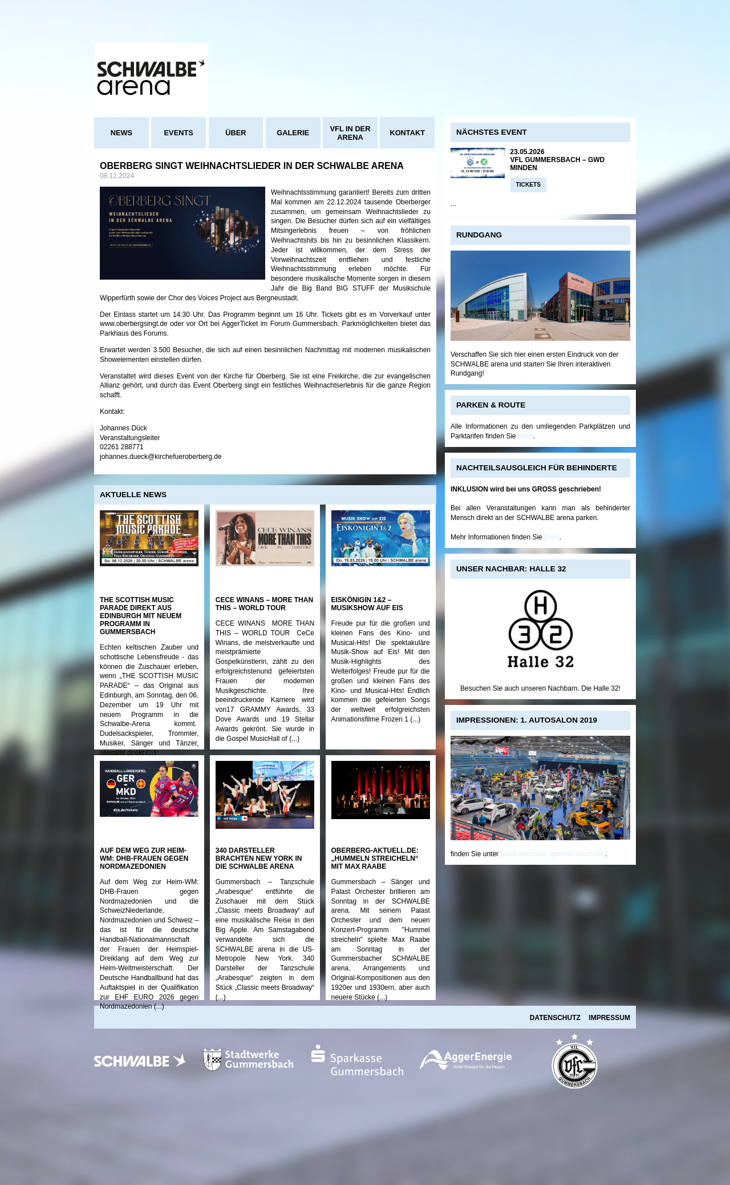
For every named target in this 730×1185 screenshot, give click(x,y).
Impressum (609, 1018)
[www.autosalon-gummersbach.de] (552, 854)
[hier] (525, 436)
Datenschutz (555, 1018)
